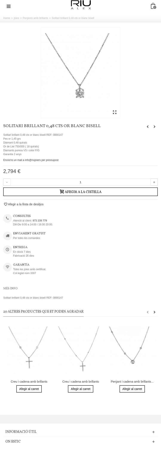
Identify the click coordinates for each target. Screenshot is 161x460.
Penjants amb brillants (35, 18)
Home (6, 18)
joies (16, 18)
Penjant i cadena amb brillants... (132, 381)
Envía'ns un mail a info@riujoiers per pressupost (30, 160)
